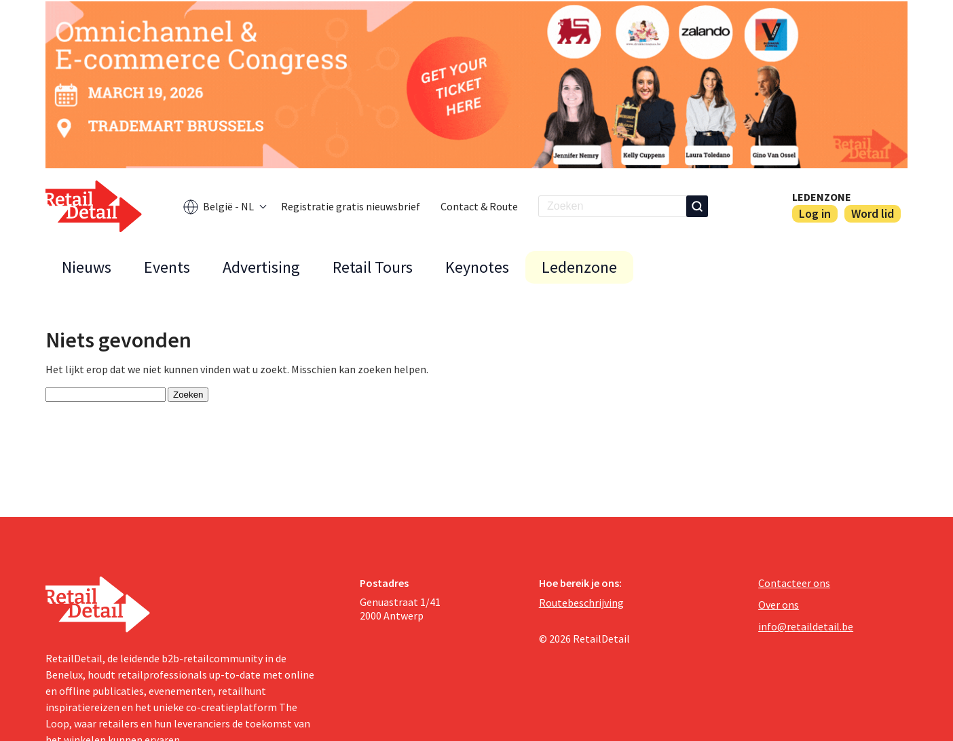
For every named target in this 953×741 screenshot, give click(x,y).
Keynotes (477, 267)
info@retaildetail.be (805, 626)
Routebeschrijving (581, 602)
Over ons (778, 604)
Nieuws (86, 267)
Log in (815, 213)
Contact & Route (479, 206)
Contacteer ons (794, 583)
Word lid (872, 213)
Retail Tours (373, 267)
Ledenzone (821, 197)
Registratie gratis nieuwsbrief (350, 206)
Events (167, 267)
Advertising (261, 267)
